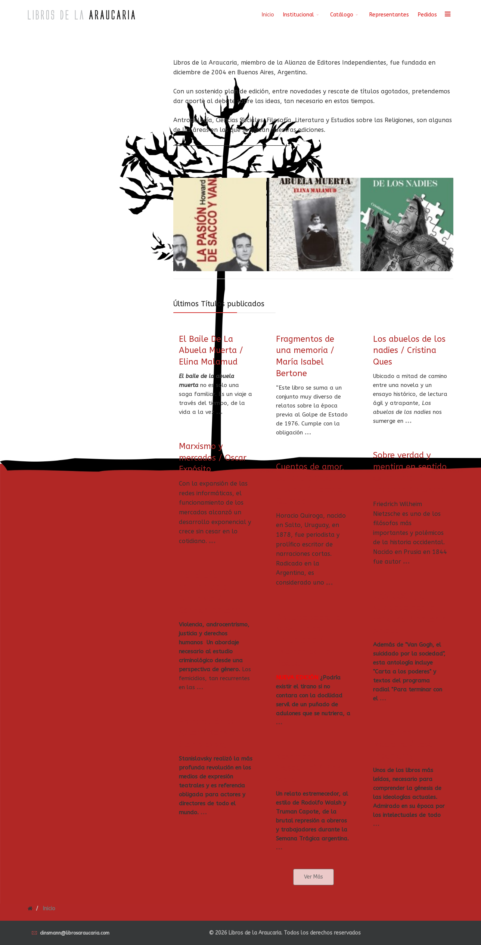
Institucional (298, 15)
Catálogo (341, 15)
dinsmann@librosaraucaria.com (74, 933)
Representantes (389, 15)
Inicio (268, 15)
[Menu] (447, 15)
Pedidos (427, 15)
